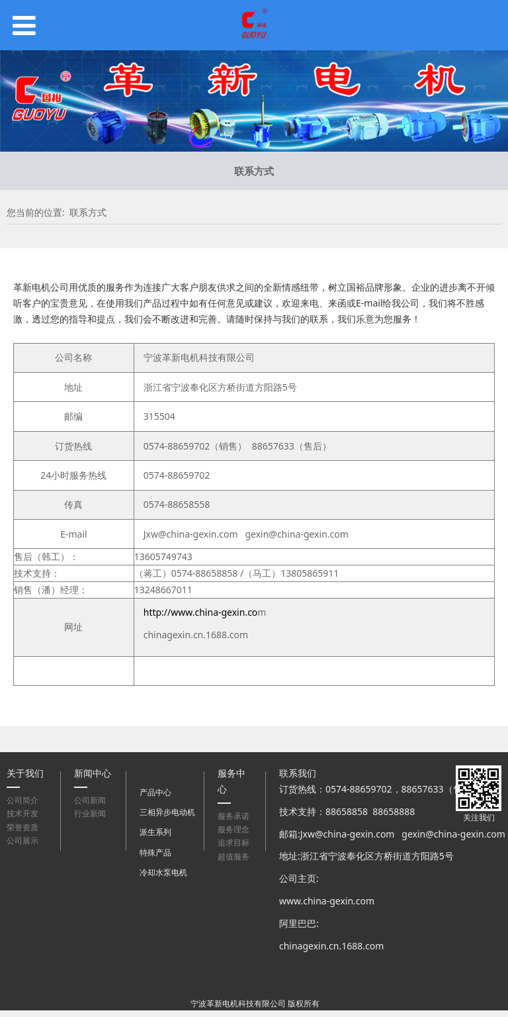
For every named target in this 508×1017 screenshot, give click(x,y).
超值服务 (233, 856)
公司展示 (22, 840)
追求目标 (233, 842)
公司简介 (22, 800)
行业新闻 (90, 813)
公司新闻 (90, 800)
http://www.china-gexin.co (201, 612)
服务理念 (233, 829)
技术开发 (22, 813)
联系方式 (254, 170)
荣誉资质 (22, 827)
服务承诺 (233, 816)
